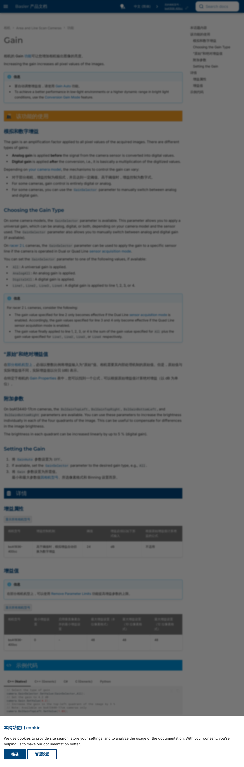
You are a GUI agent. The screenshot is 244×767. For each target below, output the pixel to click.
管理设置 (42, 754)
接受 (15, 754)
